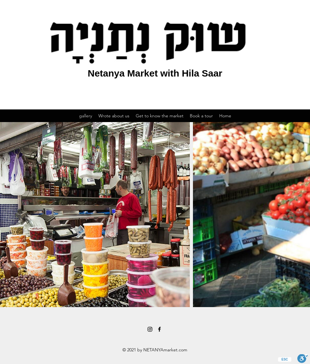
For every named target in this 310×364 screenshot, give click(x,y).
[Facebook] (159, 329)
